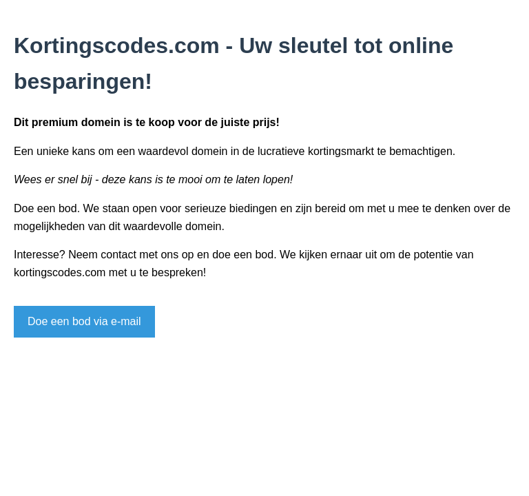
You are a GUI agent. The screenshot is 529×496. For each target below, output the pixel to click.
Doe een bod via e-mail (84, 321)
